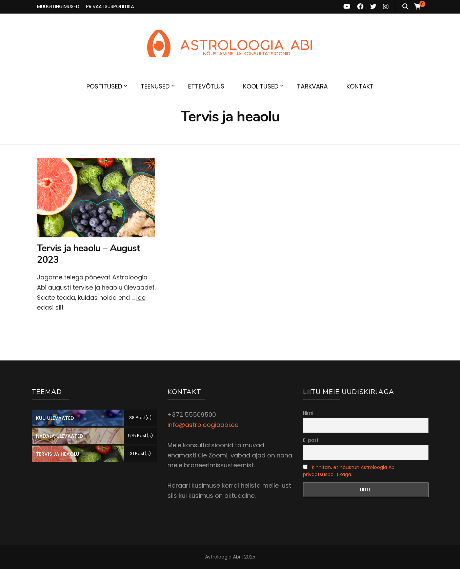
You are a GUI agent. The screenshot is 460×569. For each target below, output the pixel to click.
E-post (311, 440)
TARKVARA (312, 86)
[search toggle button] (405, 7)
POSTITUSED (104, 86)
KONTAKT (360, 86)
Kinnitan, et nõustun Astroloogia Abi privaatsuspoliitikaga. (349, 471)
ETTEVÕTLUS (206, 86)
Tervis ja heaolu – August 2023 (88, 254)
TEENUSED (155, 86)
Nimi (308, 413)
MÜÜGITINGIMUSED (58, 6)
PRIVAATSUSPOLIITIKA (110, 6)
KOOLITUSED (260, 86)
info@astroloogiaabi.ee (202, 424)
